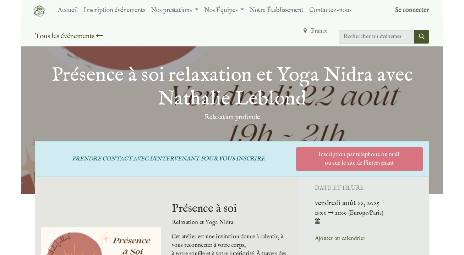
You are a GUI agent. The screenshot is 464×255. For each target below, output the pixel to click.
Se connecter (412, 10)
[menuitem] (68, 10)
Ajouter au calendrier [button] (340, 238)
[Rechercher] (421, 37)
